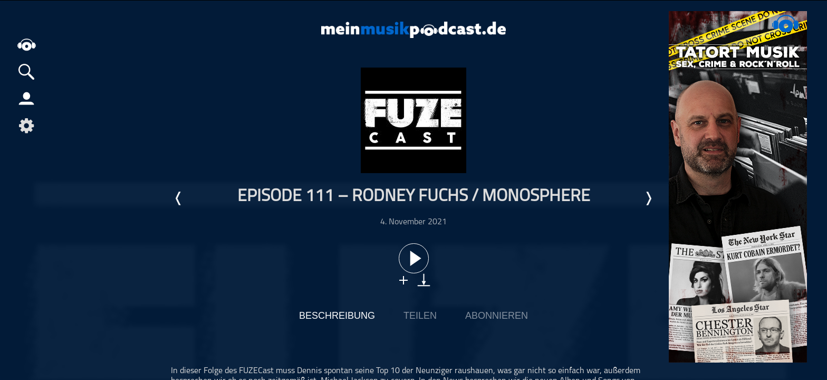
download (423, 280)
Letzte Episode (179, 198)
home (26, 44)
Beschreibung (337, 315)
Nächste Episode (648, 198)
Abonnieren (496, 315)
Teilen (420, 315)
